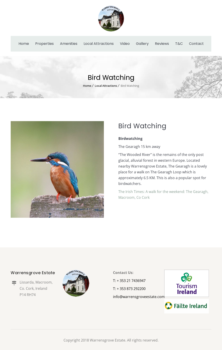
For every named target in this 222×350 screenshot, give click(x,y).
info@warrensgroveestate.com (139, 296)
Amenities (68, 43)
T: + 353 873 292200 (129, 288)
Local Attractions (99, 43)
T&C (179, 43)
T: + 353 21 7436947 (129, 280)
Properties (44, 43)
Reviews (162, 43)
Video (125, 43)
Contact (196, 43)
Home (23, 43)
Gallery (142, 43)
